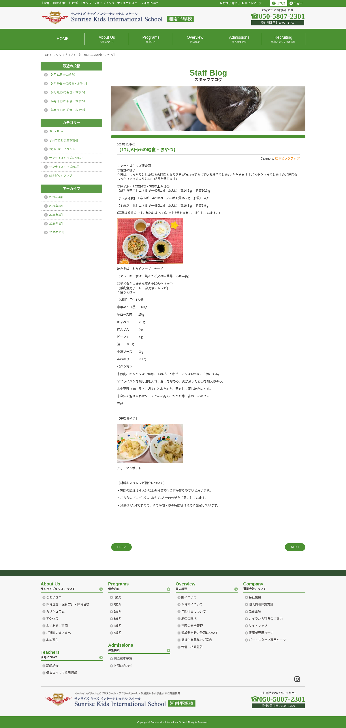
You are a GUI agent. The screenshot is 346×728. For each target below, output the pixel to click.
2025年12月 (56, 232)
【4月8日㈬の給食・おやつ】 (68, 101)
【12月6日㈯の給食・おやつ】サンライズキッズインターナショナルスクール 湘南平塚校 (99, 3)
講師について (72, 654)
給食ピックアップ (287, 158)
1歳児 (118, 604)
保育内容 (139, 586)
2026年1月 (56, 223)
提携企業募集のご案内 (196, 640)
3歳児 (118, 618)
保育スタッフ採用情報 (61, 673)
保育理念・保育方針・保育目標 (67, 604)
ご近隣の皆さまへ (58, 633)
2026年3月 (56, 206)
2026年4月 (56, 197)
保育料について (192, 604)
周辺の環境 (189, 618)
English (296, 3)
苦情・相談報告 (192, 647)
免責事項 (255, 611)
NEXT (295, 547)
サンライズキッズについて (66, 158)
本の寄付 (52, 640)
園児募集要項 (123, 658)
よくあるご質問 (57, 625)
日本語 (278, 3)
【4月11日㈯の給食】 (63, 74)
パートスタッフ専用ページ (267, 640)
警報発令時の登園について (199, 633)
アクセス (52, 618)
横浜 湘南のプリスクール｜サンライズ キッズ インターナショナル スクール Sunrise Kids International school (118, 18)
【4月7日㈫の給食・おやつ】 (68, 110)
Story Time (56, 131)
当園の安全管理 (192, 625)
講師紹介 (52, 665)
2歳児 (118, 611)
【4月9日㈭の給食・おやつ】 (68, 92)
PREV (121, 547)
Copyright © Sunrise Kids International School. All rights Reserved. (173, 722)
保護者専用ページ (261, 633)
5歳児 (118, 633)
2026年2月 (56, 214)
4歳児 (118, 625)
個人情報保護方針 (261, 604)
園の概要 (207, 586)
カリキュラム (55, 611)
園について (189, 597)
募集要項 (139, 647)
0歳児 (118, 597)
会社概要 (255, 597)
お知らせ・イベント (62, 149)
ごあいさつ (54, 597)
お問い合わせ (231, 3)
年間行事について (193, 611)
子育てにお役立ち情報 (63, 140)
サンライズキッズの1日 (64, 166)
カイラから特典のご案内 (266, 618)
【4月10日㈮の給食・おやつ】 (68, 83)
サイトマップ (253, 3)
